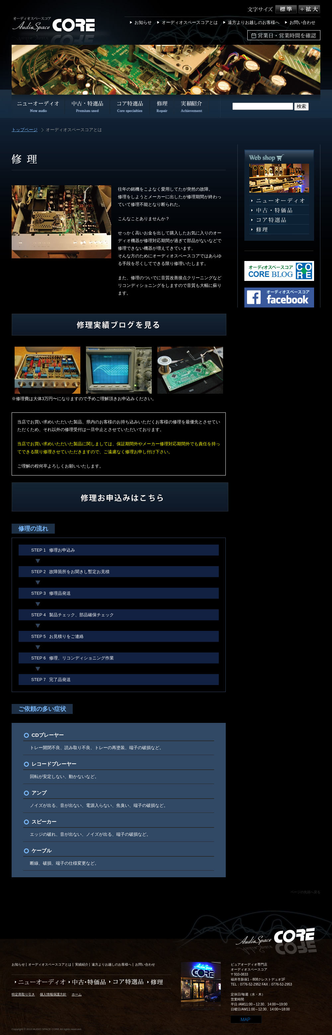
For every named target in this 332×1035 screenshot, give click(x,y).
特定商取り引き (23, 994)
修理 (279, 229)
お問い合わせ (302, 22)
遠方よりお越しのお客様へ (254, 22)
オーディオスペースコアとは (190, 22)
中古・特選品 (279, 210)
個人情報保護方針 (53, 994)
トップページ (25, 130)
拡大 (309, 9)
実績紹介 (81, 964)
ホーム (77, 994)
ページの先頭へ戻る (305, 892)
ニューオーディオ (279, 201)
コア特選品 (279, 220)
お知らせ (143, 22)
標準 (286, 9)
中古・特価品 (85, 982)
